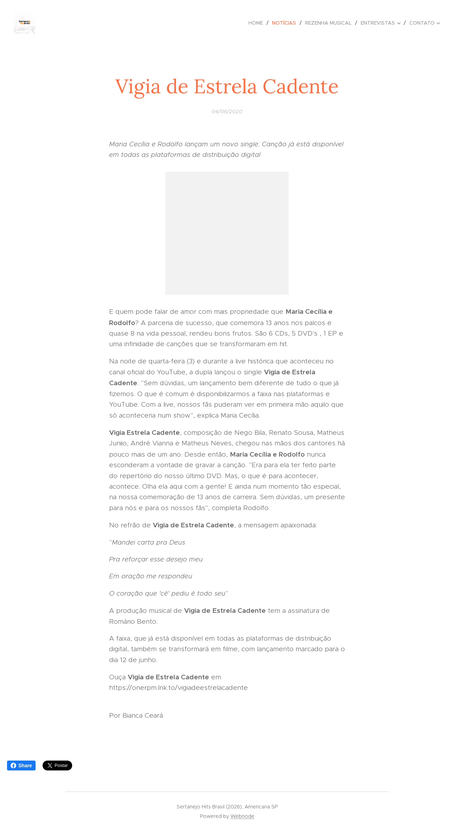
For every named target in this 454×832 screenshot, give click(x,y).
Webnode (242, 816)
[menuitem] (258, 23)
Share (21, 765)
